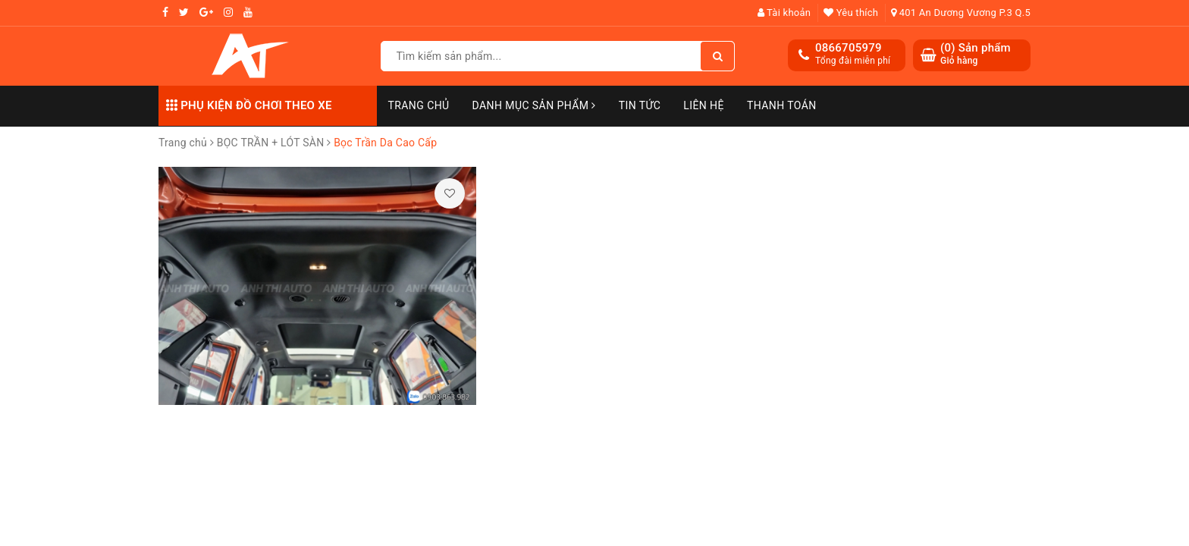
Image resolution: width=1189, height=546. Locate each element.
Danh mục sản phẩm (534, 105)
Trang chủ (419, 105)
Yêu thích (851, 12)
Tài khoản (784, 12)
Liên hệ (703, 105)
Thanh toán (782, 105)
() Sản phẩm (975, 54)
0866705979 (848, 48)
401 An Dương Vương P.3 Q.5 (961, 12)
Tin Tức (640, 105)
